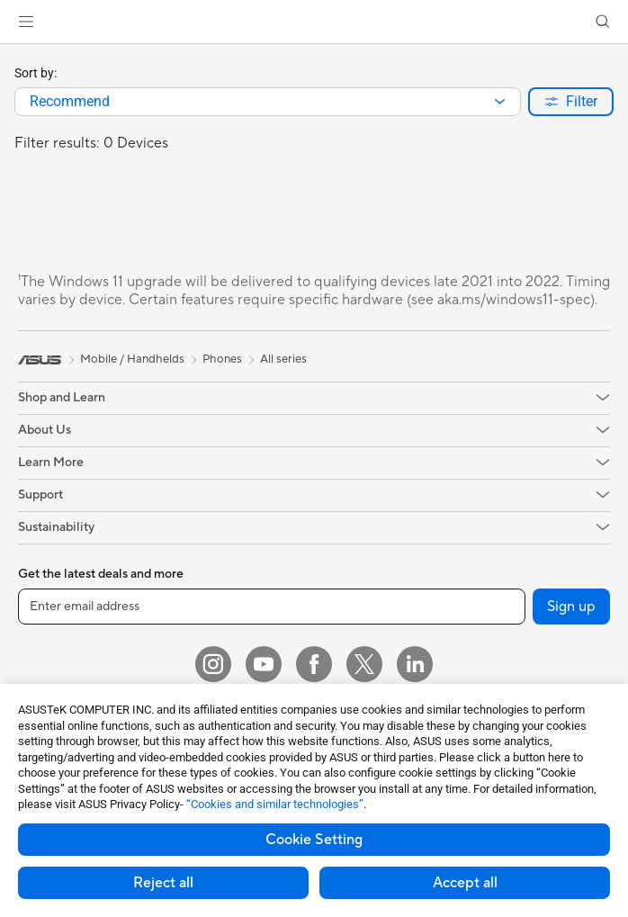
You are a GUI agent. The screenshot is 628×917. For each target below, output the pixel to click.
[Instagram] (213, 664)
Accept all (465, 883)
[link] (314, 22)
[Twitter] (364, 664)
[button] (26, 21)
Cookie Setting (314, 840)
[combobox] (267, 101)
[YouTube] (264, 664)
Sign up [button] (571, 607)
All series (283, 359)
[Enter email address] (271, 607)
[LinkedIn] (415, 664)
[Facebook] (314, 664)
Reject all (163, 883)
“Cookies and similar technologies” (274, 804)
